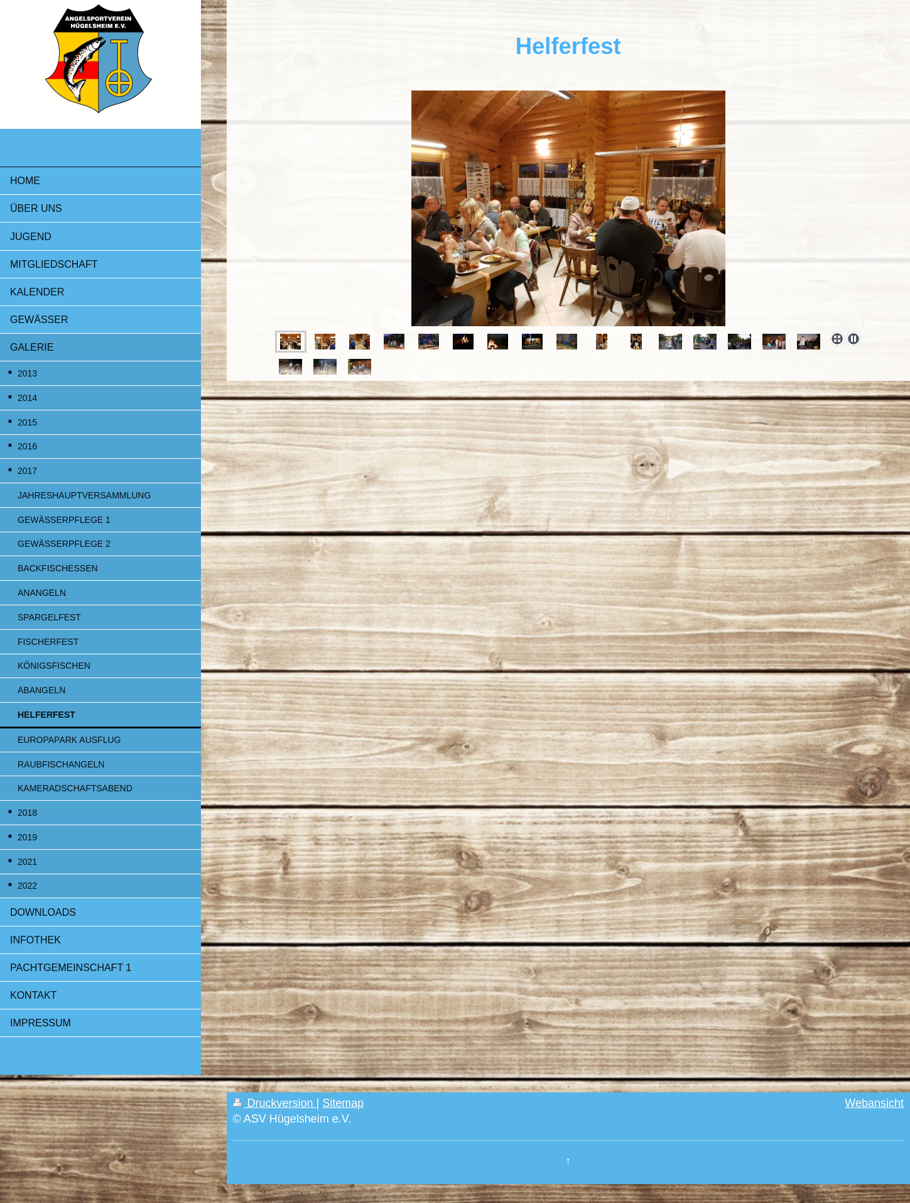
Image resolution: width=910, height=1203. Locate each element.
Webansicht (874, 1103)
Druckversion (275, 1103)
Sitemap (343, 1103)
